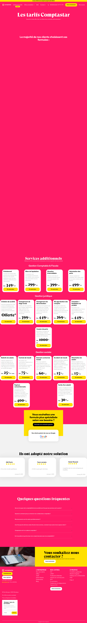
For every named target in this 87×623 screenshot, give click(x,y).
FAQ (71, 577)
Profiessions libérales (56, 575)
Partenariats (39, 579)
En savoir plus (10, 289)
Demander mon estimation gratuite (43, 424)
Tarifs (37, 575)
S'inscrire (14, 612)
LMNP (52, 573)
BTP (51, 579)
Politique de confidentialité (77, 575)
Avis (16, 582)
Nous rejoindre (7, 577)
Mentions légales (74, 573)
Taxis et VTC (53, 585)
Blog (37, 581)
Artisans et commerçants (57, 577)
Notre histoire (40, 577)
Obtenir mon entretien (10, 247)
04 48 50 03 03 (7, 573)
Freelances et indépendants (58, 583)
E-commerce (53, 581)
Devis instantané (71, 4)
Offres (37, 573)
